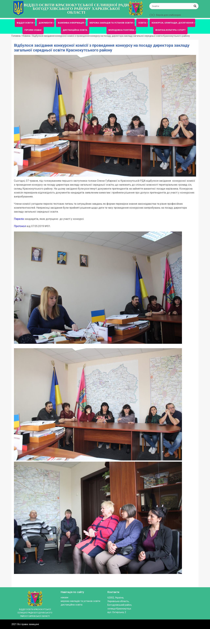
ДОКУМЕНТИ (45, 23)
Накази (64, 597)
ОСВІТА (142, 23)
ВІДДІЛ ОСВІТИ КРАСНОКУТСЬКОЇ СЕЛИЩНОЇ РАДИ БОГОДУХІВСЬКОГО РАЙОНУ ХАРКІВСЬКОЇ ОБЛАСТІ (76, 8)
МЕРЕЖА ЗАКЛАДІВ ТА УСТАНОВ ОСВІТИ (111, 23)
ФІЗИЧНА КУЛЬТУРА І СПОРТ (170, 30)
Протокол (20, 226)
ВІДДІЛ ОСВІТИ (25, 23)
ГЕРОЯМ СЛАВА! (33, 30)
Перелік (19, 218)
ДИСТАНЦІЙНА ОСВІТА (75, 30)
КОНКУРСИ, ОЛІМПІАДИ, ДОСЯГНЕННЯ (172, 23)
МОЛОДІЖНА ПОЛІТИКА (121, 30)
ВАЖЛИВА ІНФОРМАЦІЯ (71, 23)
